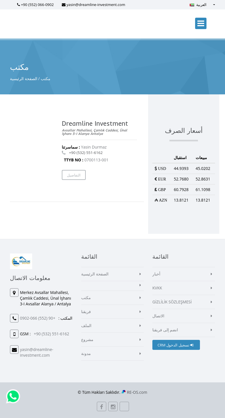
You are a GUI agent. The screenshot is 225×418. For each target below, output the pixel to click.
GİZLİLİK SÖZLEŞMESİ (172, 302)
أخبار (156, 274)
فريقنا (86, 311)
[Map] (36, 152)
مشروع (87, 339)
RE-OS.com (137, 392)
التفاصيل (74, 175)
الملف (86, 325)
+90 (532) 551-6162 (86, 152)
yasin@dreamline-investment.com (95, 4)
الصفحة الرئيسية (23, 78)
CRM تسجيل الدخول (175, 345)
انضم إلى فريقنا (165, 329)
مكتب (86, 297)
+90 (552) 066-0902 (37, 4)
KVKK (157, 288)
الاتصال (158, 315)
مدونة (86, 353)
